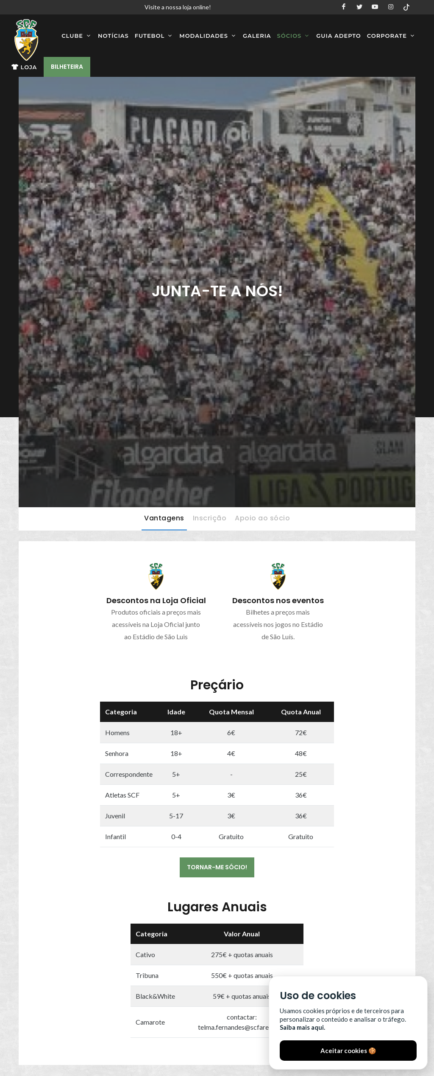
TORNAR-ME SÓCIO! (217, 867)
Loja (24, 67)
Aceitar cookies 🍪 (348, 1050)
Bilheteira (67, 66)
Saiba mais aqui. (302, 1027)
